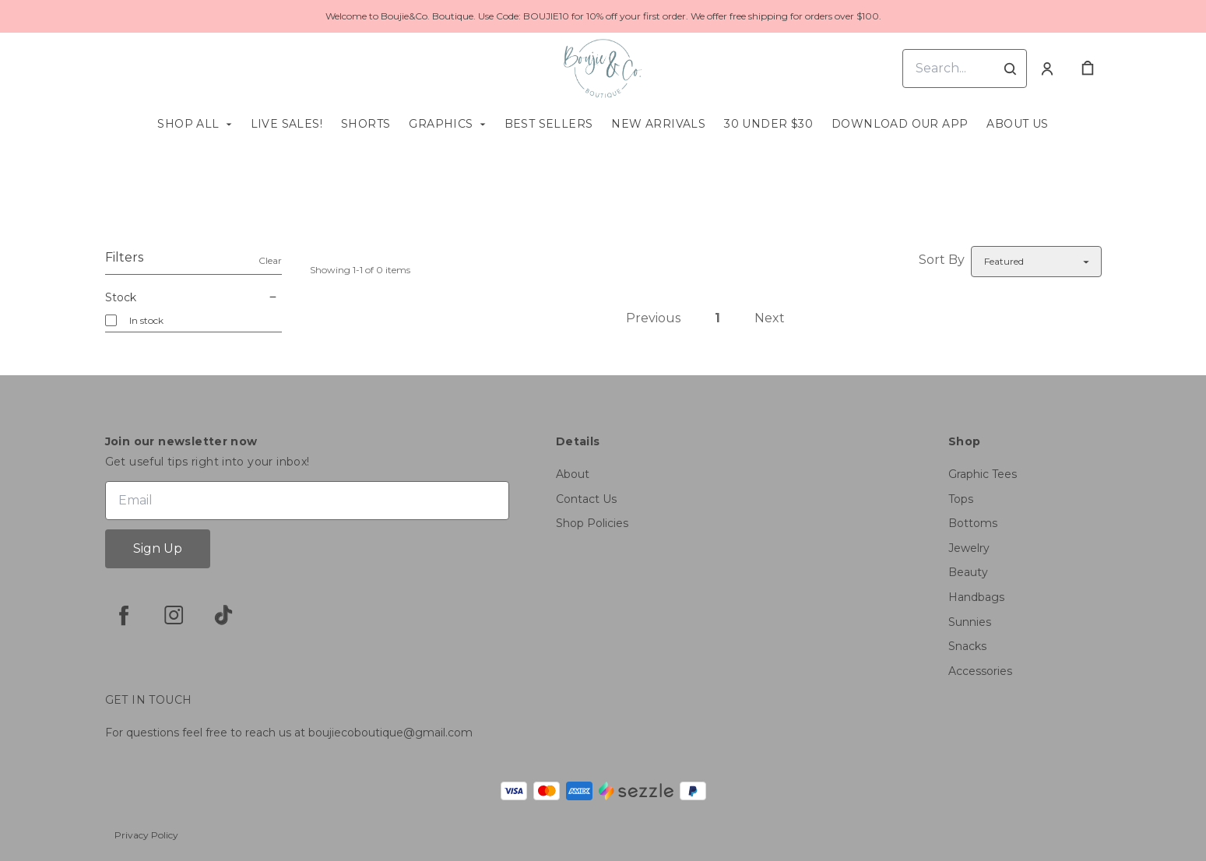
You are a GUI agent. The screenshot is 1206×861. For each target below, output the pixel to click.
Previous (653, 318)
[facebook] (123, 615)
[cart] (1088, 68)
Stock (193, 297)
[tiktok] (223, 615)
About (572, 474)
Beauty (968, 572)
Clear (270, 260)
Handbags (976, 597)
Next (769, 318)
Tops (960, 499)
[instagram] (173, 615)
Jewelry (969, 548)
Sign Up (157, 548)
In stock (146, 320)
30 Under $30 (768, 124)
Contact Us (586, 499)
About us (1017, 124)
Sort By (942, 259)
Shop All (188, 124)
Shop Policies (592, 523)
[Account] (1047, 68)
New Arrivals (658, 124)
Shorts (365, 124)
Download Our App (900, 124)
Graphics (441, 124)
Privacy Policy (146, 835)
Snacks (967, 646)
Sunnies (969, 622)
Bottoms (972, 523)
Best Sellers (549, 124)
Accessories (980, 671)
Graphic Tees (982, 474)
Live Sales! (286, 124)
